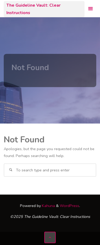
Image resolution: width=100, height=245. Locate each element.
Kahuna (48, 205)
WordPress (69, 205)
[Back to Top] (50, 237)
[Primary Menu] (90, 8)
